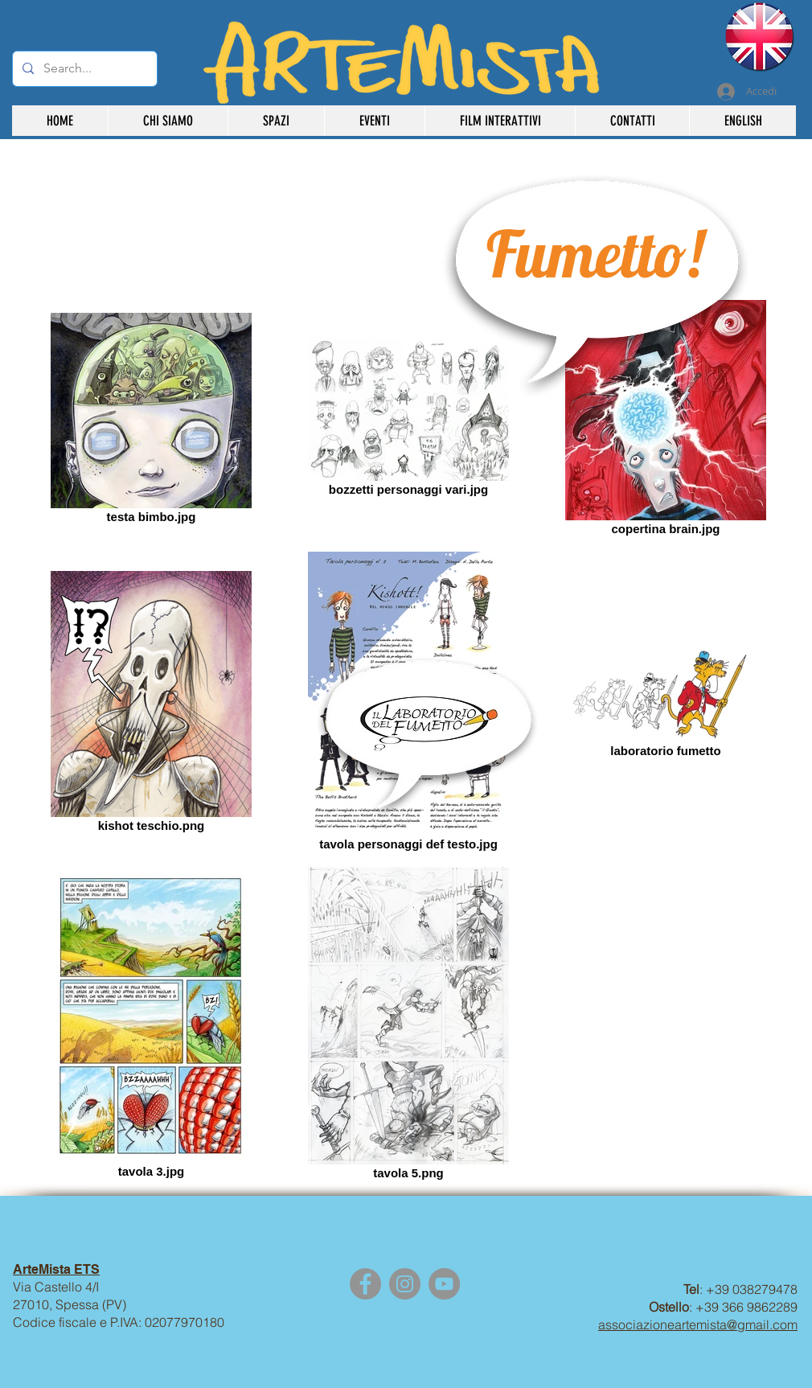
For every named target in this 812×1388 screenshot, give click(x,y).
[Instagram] (404, 1284)
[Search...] (83, 68)
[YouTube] (444, 1284)
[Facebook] (365, 1284)
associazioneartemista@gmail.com (698, 1324)
